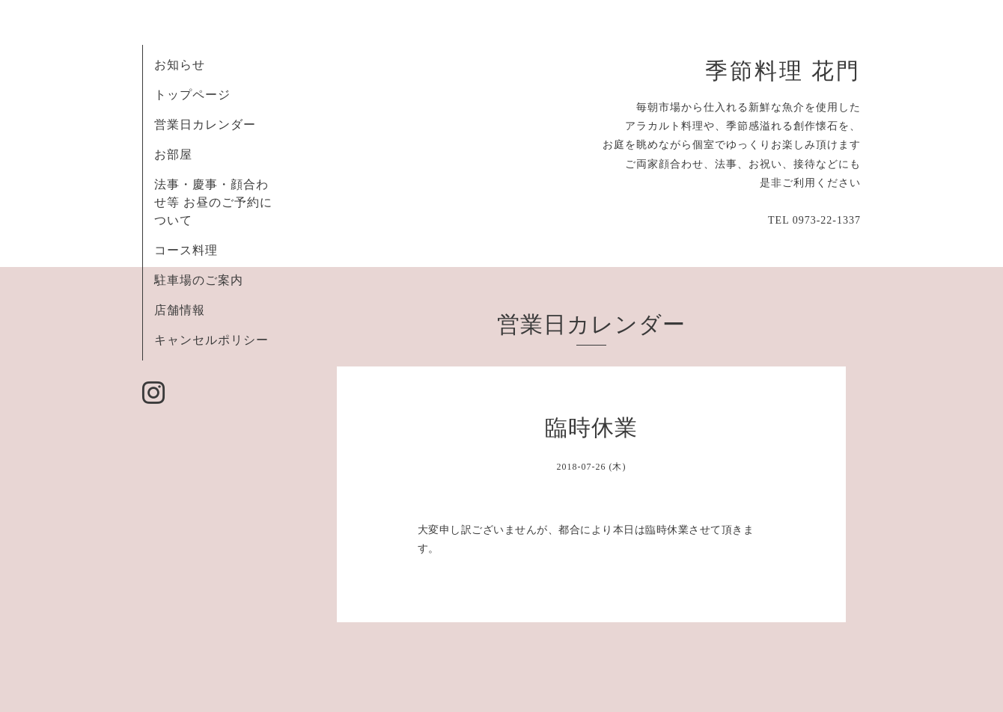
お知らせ (179, 64)
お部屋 (173, 154)
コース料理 (186, 250)
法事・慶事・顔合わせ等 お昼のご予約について (213, 202)
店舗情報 (179, 310)
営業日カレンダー (205, 124)
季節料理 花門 (783, 71)
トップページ (192, 94)
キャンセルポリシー (211, 340)
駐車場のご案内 (198, 280)
